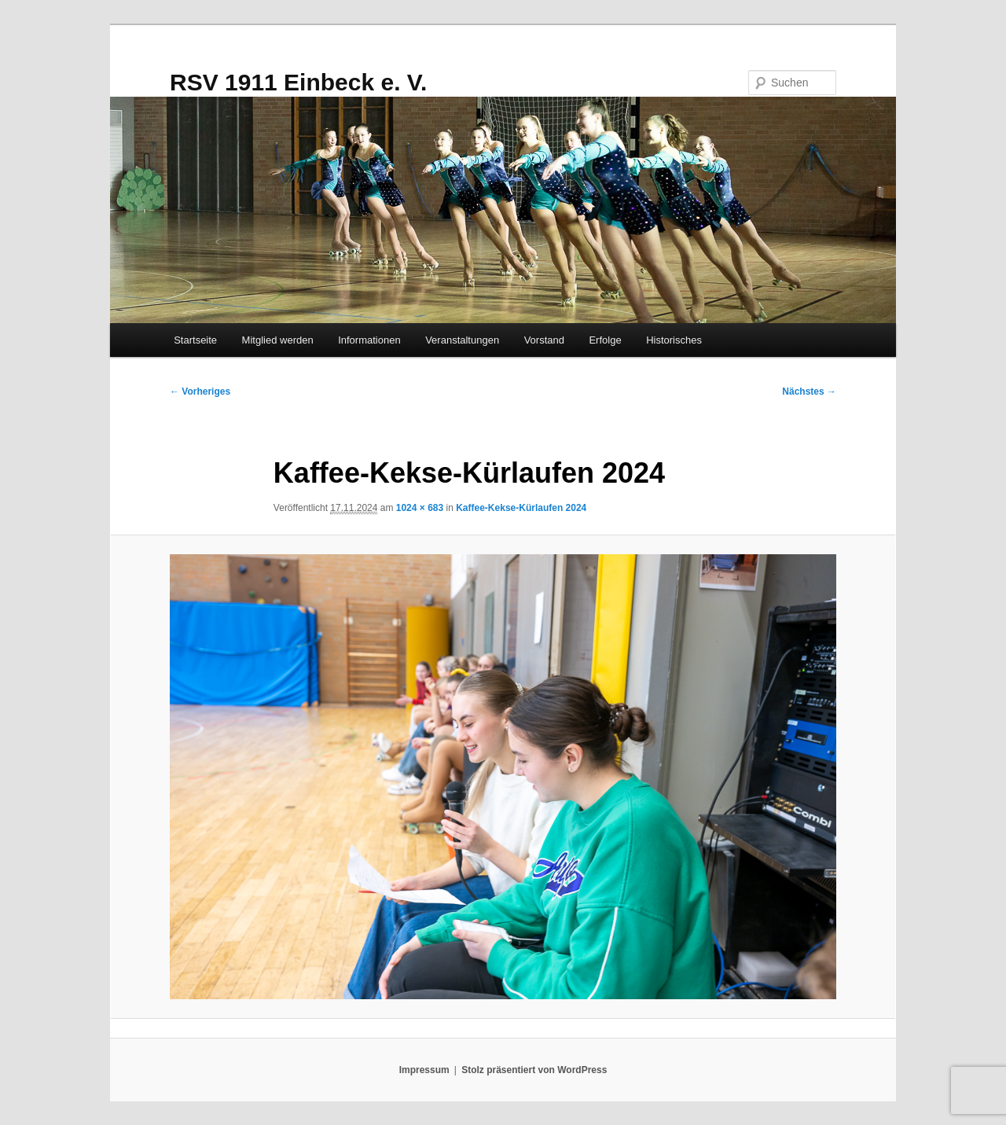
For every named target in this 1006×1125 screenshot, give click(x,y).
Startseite (195, 340)
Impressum (424, 1069)
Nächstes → (809, 391)
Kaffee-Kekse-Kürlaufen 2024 (521, 507)
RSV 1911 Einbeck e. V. (298, 82)
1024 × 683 (419, 507)
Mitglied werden (278, 340)
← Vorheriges (200, 391)
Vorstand (544, 340)
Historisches (674, 340)
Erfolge (605, 340)
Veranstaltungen (462, 340)
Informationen (369, 340)
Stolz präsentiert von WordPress (534, 1069)
